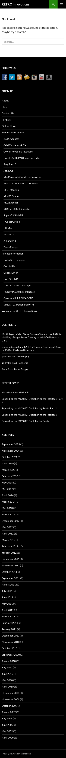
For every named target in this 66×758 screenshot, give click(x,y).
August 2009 (9, 712)
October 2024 (9, 457)
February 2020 (10, 476)
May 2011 (7, 603)
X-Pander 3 (10, 240)
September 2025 (11, 444)
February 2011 (10, 622)
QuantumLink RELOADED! (18, 298)
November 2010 (11, 641)
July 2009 (7, 718)
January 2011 (9, 629)
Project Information (13, 253)
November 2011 (11, 565)
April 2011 (8, 610)
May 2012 (7, 527)
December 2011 (10, 559)
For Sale (6, 119)
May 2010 (7, 680)
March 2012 (8, 539)
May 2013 (7, 508)
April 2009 (8, 737)
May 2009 (7, 731)
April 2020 (8, 463)
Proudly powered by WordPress (16, 753)
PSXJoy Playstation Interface (19, 291)
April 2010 (8, 686)
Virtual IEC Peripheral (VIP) (19, 304)
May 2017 (7, 488)
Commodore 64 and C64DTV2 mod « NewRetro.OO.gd (31, 346)
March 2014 (8, 501)
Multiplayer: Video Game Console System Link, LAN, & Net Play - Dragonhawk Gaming (31, 336)
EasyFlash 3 (10, 164)
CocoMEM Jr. (11, 272)
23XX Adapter (11, 138)
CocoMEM (9, 266)
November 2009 (11, 699)
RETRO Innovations (15, 4)
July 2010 (7, 667)
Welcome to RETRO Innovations (19, 310)
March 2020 (8, 469)
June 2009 (7, 724)
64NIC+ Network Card (16, 145)
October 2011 (9, 571)
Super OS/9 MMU (13, 215)
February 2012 (10, 546)
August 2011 (9, 584)
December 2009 (10, 692)
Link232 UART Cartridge (17, 285)
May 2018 (7, 482)
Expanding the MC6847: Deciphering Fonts (25, 421)
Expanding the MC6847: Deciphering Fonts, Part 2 (29, 408)
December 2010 (10, 635)
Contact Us (8, 113)
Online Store (8, 126)
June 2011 (7, 597)
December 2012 (10, 520)
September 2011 (11, 578)
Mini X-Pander (12, 196)
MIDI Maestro (11, 189)
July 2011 (7, 590)
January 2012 (9, 552)
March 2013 (8, 514)
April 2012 (8, 533)
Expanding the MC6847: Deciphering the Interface (29, 414)
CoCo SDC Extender (15, 259)
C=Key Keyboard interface (18, 151)
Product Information (13, 132)
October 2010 (9, 648)
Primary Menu (62, 4)
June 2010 (7, 673)
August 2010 (9, 661)
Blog (4, 106)
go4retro (6, 356)
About (5, 100)
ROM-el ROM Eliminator (17, 208)
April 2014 (8, 495)
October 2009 (9, 705)
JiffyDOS (8, 170)
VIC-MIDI (9, 234)
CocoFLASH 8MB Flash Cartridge (22, 157)
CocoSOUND (11, 279)
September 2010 (11, 654)
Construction (12, 221)
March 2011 (8, 616)
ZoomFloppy (11, 247)
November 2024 (11, 450)
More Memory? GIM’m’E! (15, 392)
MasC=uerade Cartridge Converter (23, 177)
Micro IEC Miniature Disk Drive (21, 183)
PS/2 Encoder (11, 202)
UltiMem (8, 228)
